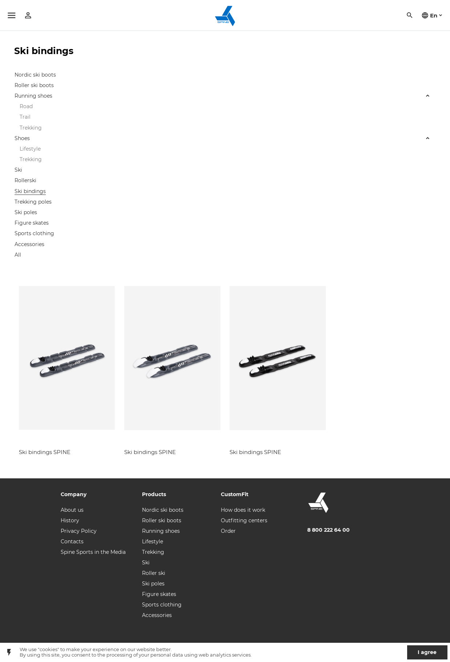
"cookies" (48, 649)
